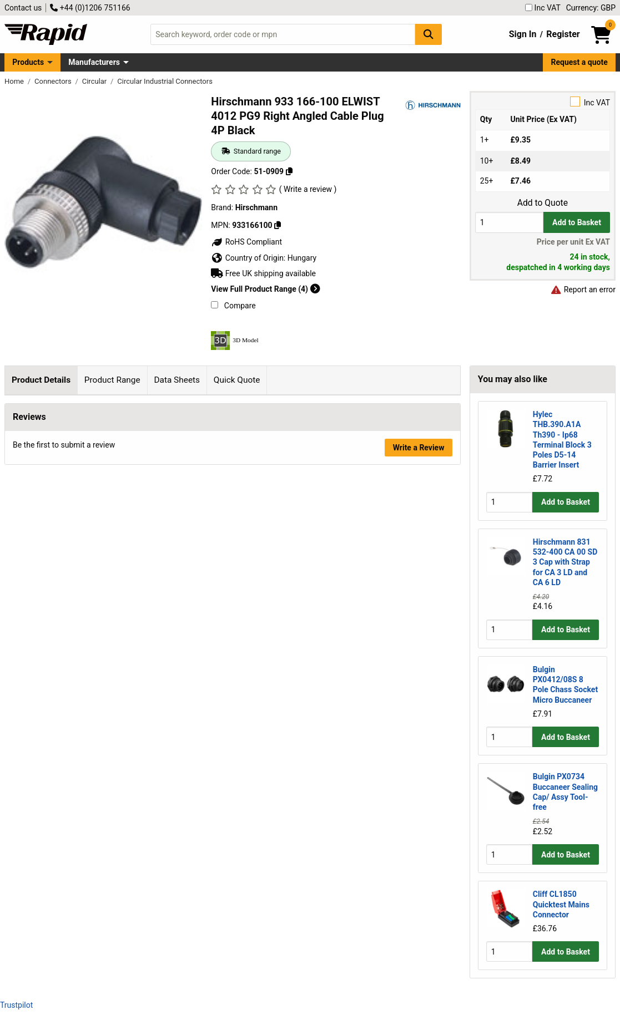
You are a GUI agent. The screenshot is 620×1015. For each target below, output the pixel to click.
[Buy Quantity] (509, 222)
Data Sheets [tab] (177, 380)
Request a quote (579, 62)
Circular (95, 81)
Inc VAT (543, 8)
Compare (233, 305)
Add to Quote (542, 203)
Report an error (583, 289)
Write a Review (419, 713)
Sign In (523, 34)
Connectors (53, 81)
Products (28, 62)
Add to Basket (576, 222)
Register (562, 34)
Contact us (23, 7)
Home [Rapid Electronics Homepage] (15, 81)
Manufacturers (94, 62)
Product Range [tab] (112, 380)
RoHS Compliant (246, 241)
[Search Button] (428, 34)
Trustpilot (16, 1005)
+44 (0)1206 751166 (90, 7)
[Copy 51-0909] (289, 171)
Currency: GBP (591, 8)
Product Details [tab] (41, 380)
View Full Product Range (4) (265, 289)
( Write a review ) (308, 189)
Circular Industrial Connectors (165, 81)
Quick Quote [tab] (237, 380)
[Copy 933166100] (277, 225)
